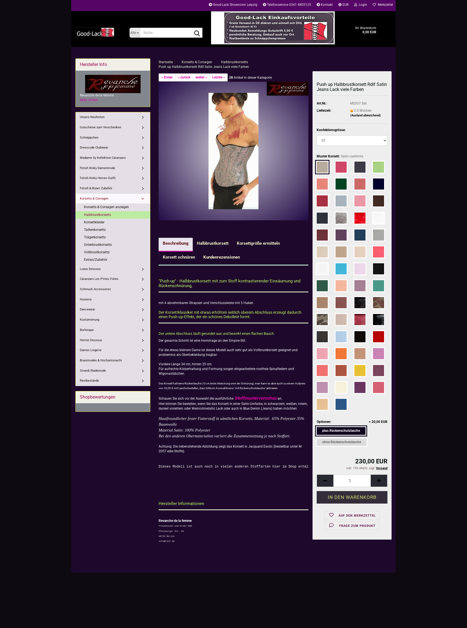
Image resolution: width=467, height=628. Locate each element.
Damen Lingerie (90, 350)
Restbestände (89, 380)
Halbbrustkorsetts (97, 215)
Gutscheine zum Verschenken (100, 127)
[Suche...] (135, 33)
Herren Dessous (91, 340)
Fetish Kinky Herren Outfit (98, 178)
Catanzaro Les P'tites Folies (99, 279)
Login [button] (360, 5)
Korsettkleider (94, 222)
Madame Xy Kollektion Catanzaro (103, 158)
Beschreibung (176, 243)
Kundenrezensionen (221, 257)
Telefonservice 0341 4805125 (287, 5)
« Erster (166, 77)
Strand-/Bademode (93, 370)
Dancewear (87, 309)
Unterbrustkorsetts (98, 245)
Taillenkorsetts (95, 230)
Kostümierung (89, 319)
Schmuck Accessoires (95, 289)
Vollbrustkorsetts (97, 252)
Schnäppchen (89, 137)
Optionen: (352, 422)
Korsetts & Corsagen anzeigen (106, 207)
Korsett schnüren (179, 257)
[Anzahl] (352, 480)
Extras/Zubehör (95, 260)
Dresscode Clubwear (94, 147)
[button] (343, 5)
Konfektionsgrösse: (331, 130)
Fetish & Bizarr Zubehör (96, 188)
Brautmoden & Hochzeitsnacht (101, 360)
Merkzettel (383, 5)
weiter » (201, 77)
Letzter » (218, 77)
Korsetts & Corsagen (94, 198)
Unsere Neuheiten (92, 117)
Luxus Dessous (90, 269)
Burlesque (87, 330)
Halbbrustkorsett (213, 243)
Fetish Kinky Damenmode (97, 168)
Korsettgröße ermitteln (258, 243)
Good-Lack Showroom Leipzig (233, 5)
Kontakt (325, 5)
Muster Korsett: (340, 156)
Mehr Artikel (89, 100)
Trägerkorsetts (95, 237)
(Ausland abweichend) (365, 115)
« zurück (184, 77)
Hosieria (86, 299)
